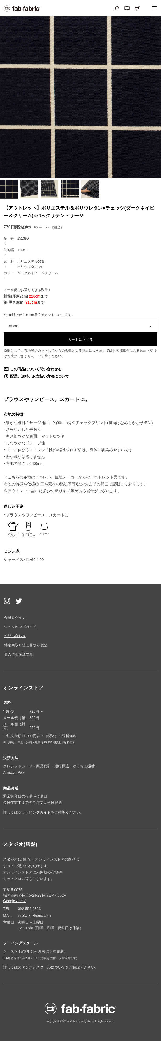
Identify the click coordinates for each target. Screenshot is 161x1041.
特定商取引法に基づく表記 (25, 645)
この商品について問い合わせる (36, 369)
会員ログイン (15, 618)
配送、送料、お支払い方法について (39, 376)
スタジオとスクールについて (41, 967)
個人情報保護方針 (18, 654)
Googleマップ (14, 901)
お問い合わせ (15, 636)
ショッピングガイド (20, 627)
